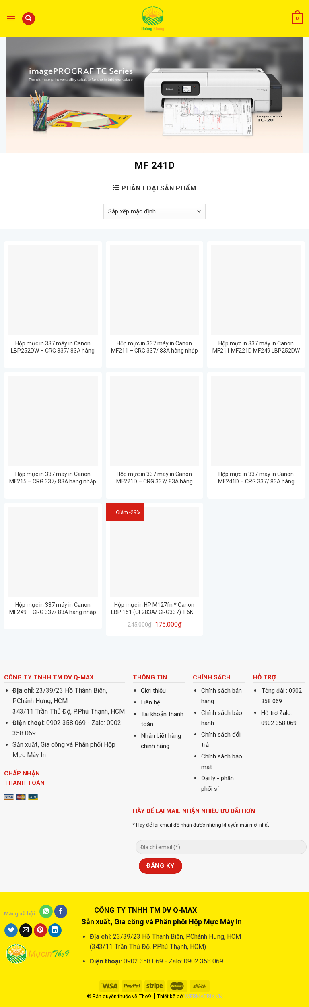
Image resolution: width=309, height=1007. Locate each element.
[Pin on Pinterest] (40, 930)
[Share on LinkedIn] (55, 930)
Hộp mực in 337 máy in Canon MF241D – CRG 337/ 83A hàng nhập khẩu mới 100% (256, 478)
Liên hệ (150, 702)
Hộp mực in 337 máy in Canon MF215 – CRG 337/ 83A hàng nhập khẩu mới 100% (52, 478)
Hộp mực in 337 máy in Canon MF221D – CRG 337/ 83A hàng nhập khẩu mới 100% (154, 478)
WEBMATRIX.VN (203, 996)
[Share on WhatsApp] (46, 911)
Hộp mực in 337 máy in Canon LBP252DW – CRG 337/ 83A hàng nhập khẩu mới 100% (53, 347)
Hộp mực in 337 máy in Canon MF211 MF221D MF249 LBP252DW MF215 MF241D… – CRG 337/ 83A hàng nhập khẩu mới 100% (256, 347)
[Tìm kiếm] (28, 18)
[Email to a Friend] (26, 930)
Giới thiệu (153, 690)
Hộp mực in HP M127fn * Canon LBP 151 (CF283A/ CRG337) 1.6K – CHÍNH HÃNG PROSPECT (154, 609)
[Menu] (11, 18)
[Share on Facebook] (61, 911)
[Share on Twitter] (11, 930)
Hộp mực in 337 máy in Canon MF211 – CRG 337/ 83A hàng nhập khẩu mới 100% (154, 347)
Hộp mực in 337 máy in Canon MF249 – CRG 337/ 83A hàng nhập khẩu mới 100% (52, 609)
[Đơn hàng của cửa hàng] (154, 211)
